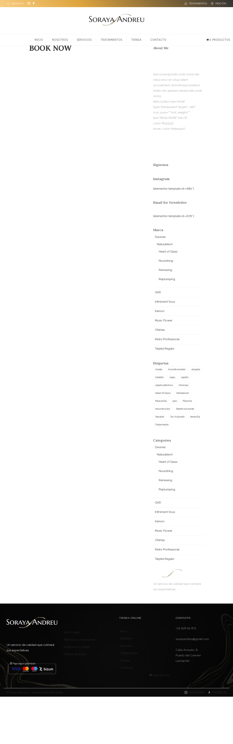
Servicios (84, 39)
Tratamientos (111, 39)
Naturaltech (165, 244)
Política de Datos (75, 654)
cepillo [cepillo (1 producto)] (184, 377)
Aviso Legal (71, 632)
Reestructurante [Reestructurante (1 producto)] (185, 408)
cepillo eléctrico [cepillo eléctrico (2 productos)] (164, 385)
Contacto (158, 39)
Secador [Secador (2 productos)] (159, 416)
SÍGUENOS (17, 3)
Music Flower (163, 320)
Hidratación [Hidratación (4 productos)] (182, 393)
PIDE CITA (221, 3)
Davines (160, 237)
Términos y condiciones (79, 639)
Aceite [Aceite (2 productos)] (158, 369)
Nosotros (60, 39)
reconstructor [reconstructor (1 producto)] (162, 408)
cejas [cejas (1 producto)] (172, 377)
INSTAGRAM (196, 692)
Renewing (165, 270)
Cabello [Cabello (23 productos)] (159, 377)
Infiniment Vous (165, 301)
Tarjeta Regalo (164, 348)
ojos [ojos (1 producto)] (174, 401)
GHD (158, 292)
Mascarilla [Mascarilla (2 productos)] (161, 401)
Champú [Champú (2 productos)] (183, 385)
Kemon (159, 311)
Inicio (39, 39)
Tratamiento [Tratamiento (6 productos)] (162, 424)
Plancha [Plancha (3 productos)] (187, 401)
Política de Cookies (77, 647)
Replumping (167, 279)
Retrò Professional (167, 339)
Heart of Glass (168, 251)
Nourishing (166, 260)
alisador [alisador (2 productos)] (195, 369)
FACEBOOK (219, 692)
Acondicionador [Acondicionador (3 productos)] (177, 369)
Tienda (136, 39)
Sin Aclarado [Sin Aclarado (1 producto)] (177, 416)
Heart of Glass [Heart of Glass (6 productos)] (162, 393)
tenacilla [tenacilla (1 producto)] (195, 416)
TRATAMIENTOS (198, 3)
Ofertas (160, 330)
